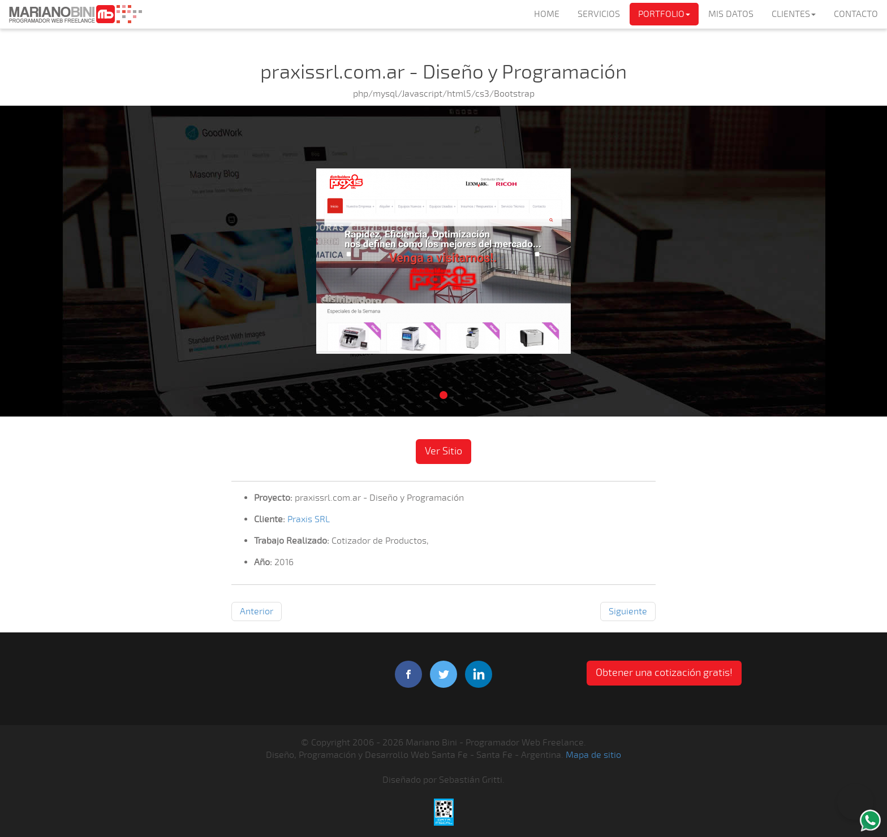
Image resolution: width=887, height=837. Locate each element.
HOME (546, 14)
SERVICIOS (599, 14)
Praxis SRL (308, 519)
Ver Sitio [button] (443, 451)
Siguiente (628, 611)
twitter (443, 674)
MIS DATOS (730, 14)
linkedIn (478, 674)
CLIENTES (794, 14)
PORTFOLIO (664, 14)
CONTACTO (856, 14)
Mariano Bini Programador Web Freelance (75, 14)
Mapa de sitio (593, 755)
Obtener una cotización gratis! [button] (664, 672)
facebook (408, 674)
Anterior (256, 611)
